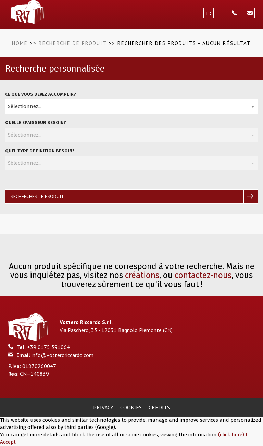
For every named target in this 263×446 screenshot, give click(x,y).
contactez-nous (203, 275)
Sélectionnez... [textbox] (24, 106)
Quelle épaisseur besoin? (35, 122)
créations (142, 275)
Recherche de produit (73, 43)
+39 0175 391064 (48, 347)
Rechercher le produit (37, 196)
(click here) (232, 435)
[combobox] (131, 106)
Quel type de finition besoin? (40, 150)
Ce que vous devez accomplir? (40, 94)
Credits (159, 407)
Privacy (103, 407)
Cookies (131, 407)
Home (20, 43)
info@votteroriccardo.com (62, 355)
